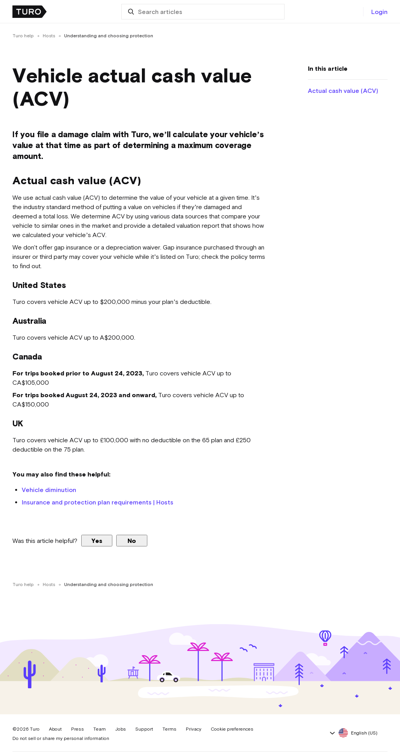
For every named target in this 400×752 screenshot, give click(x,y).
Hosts (49, 35)
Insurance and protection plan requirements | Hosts (97, 502)
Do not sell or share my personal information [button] (60, 738)
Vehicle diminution (49, 489)
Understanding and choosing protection (108, 35)
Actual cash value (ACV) (343, 90)
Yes (96, 540)
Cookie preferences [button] (232, 729)
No (132, 540)
